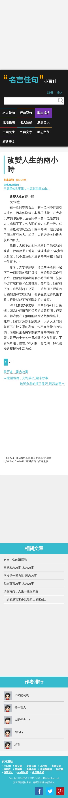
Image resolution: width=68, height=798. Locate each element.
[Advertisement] (34, 35)
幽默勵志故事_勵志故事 (19, 567)
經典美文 (9, 141)
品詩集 (43, 766)
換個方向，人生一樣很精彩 (21, 591)
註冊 (50, 92)
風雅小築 (31, 769)
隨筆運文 (8, 772)
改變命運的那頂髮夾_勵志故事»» (42, 383)
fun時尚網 (22, 772)
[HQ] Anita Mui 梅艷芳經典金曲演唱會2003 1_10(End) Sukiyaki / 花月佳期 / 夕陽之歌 (27, 460)
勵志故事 (21, 180)
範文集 (18, 766)
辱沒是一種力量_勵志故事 (20, 575)
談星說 (7, 769)
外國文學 (26, 132)
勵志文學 (43, 132)
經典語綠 (26, 113)
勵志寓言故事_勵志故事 (19, 583)
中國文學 (9, 132)
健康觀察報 (46, 769)
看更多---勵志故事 (16, 371)
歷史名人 (43, 122)
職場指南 (9, 122)
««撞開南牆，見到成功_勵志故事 (26, 378)
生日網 (7, 766)
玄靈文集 (56, 766)
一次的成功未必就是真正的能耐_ (25, 599)
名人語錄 (26, 122)
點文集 (59, 769)
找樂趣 (18, 769)
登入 (60, 92)
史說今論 (31, 766)
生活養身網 (38, 772)
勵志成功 (43, 113)
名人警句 (9, 113)
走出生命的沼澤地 (15, 559)
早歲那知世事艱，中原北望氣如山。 (27, 188)
